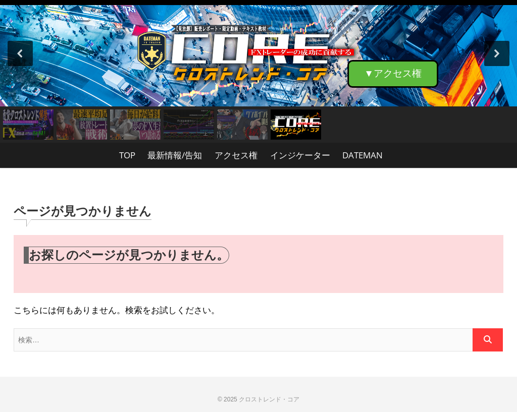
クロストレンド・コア (269, 399)
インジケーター (300, 155)
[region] (258, 71)
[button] (258, 53)
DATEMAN (362, 155)
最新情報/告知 (174, 155)
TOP (127, 155)
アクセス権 (236, 155)
